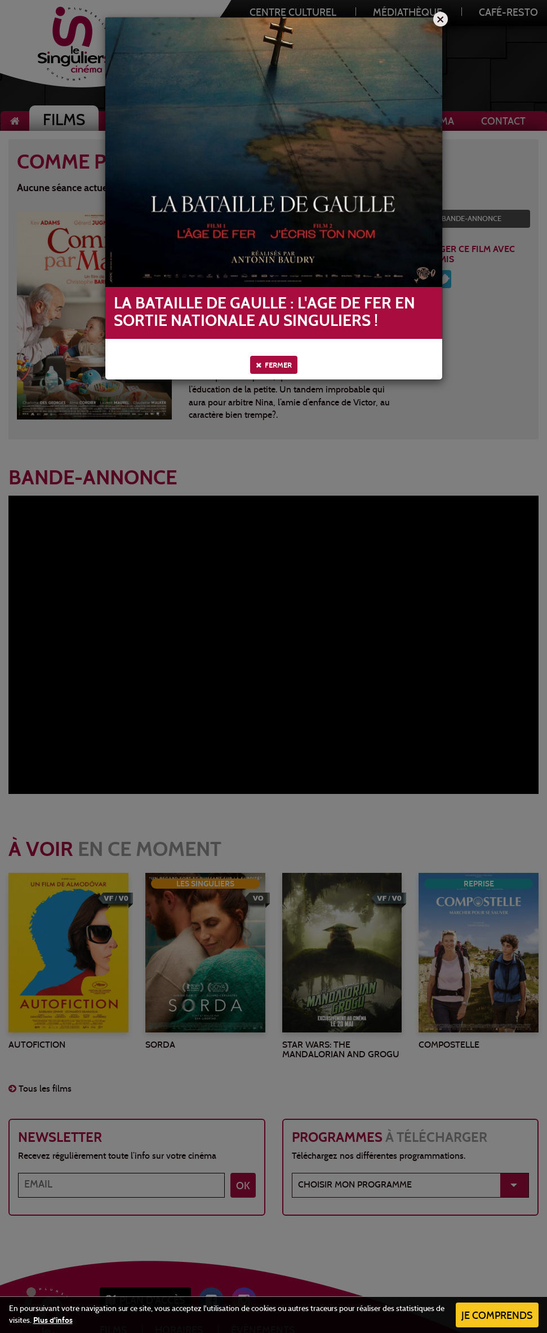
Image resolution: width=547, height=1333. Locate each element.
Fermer (274, 365)
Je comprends (497, 1316)
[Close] (440, 19)
